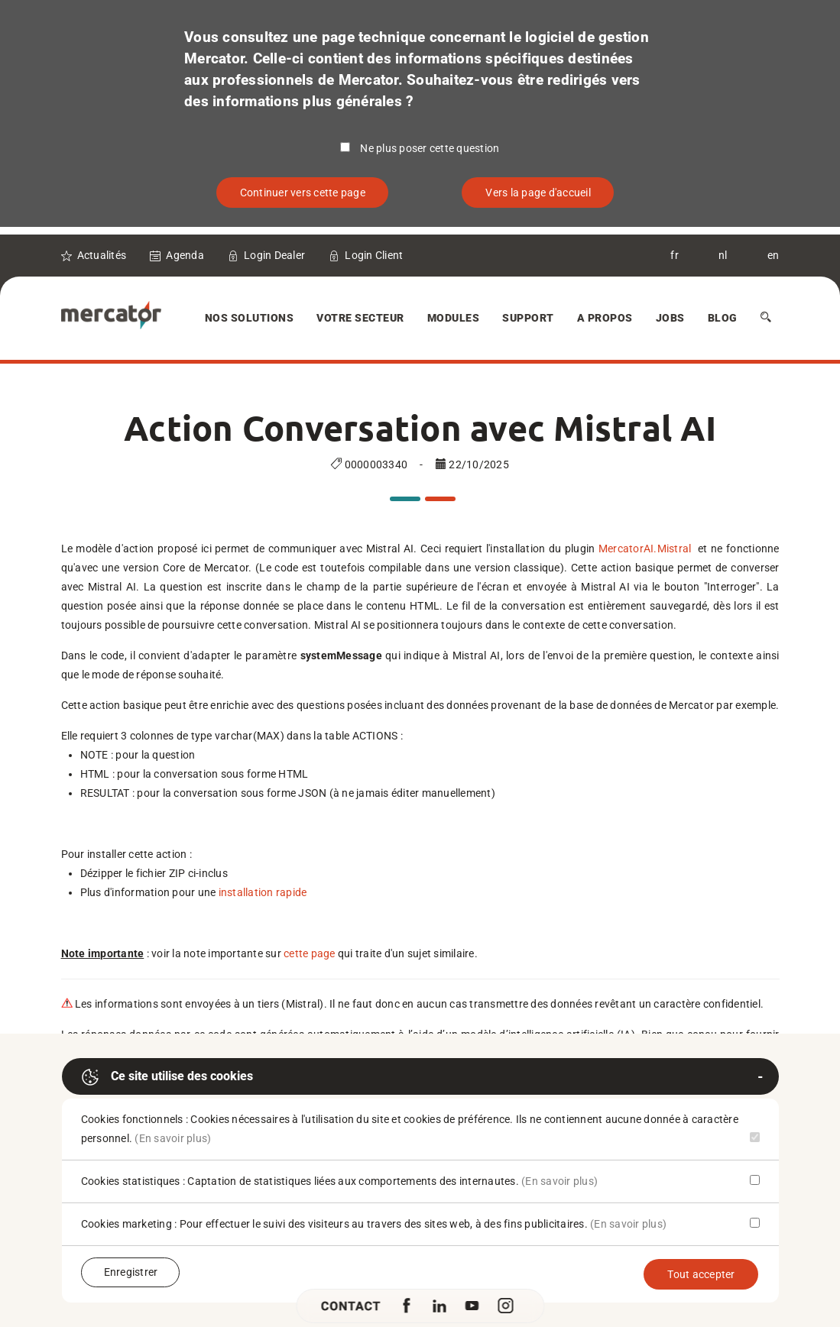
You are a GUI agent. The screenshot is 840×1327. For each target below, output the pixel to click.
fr (674, 255)
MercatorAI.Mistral (646, 548)
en (773, 255)
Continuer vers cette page (302, 192)
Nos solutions (249, 318)
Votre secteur (360, 318)
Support (528, 318)
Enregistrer (131, 1272)
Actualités (102, 255)
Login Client (374, 255)
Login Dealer (274, 255)
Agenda (185, 255)
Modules (453, 318)
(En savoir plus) (173, 1138)
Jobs (670, 318)
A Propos (605, 318)
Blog (723, 318)
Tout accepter (701, 1274)
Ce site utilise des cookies (167, 1077)
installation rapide (263, 892)
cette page (310, 953)
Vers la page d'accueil (538, 192)
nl (723, 255)
